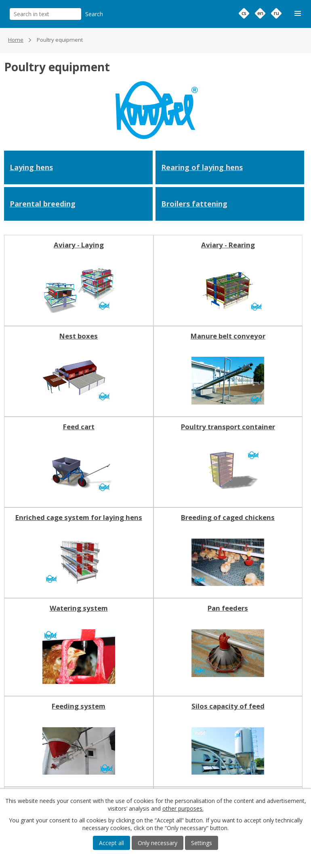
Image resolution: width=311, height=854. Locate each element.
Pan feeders (228, 608)
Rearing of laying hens (202, 167)
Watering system (79, 608)
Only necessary (157, 843)
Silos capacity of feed (228, 706)
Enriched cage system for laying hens (78, 517)
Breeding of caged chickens (228, 517)
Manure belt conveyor (228, 336)
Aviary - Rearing (228, 245)
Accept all (111, 843)
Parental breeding (43, 204)
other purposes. (183, 808)
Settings (201, 843)
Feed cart (79, 426)
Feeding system (78, 706)
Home (15, 39)
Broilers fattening (194, 204)
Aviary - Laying (79, 245)
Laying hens (31, 167)
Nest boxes (78, 336)
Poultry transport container (228, 426)
